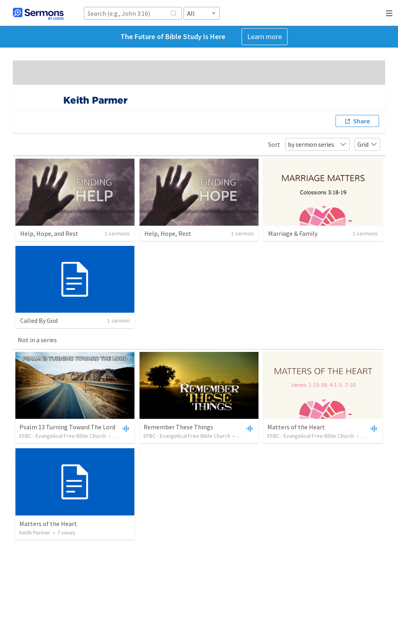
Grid (367, 144)
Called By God (39, 320)
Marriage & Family (292, 233)
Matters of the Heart (296, 427)
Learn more (264, 36)
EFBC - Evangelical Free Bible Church (62, 435)
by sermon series (317, 144)
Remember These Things (178, 427)
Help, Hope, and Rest (49, 233)
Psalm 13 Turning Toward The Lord (67, 427)
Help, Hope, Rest (167, 233)
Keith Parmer (34, 532)
